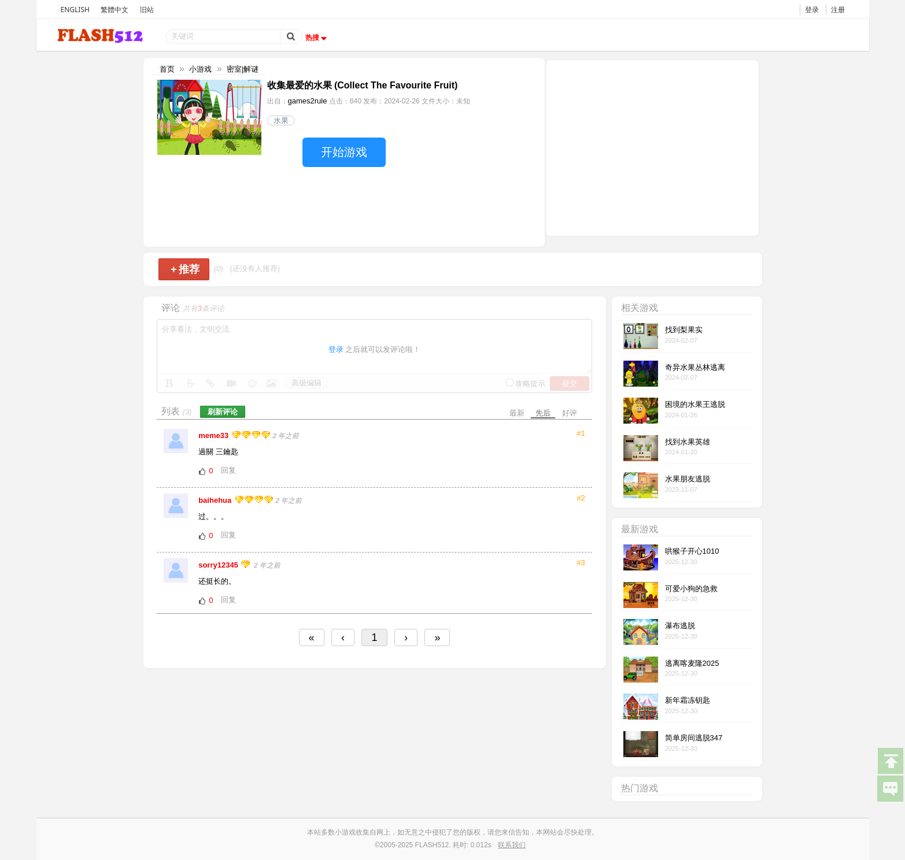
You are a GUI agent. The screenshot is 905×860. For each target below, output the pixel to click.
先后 (543, 413)
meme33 (214, 435)
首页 (167, 69)
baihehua (216, 500)
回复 (228, 470)
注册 (838, 9)
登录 (812, 9)
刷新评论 (223, 411)
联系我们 (512, 845)
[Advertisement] (652, 147)
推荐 (185, 269)
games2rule (307, 101)
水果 (281, 120)
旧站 (147, 9)
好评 (569, 413)
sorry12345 (219, 565)
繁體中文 (114, 9)
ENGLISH (75, 9)
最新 (516, 413)
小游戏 (200, 69)
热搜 (317, 38)
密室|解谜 (242, 69)
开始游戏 (344, 152)
